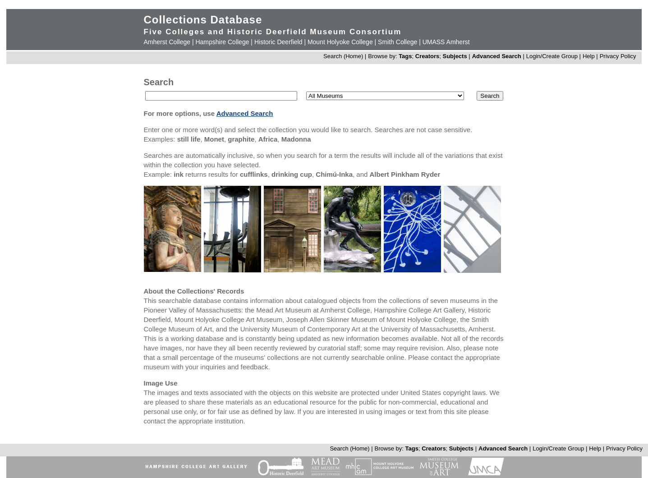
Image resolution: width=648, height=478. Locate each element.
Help (589, 56)
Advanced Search (496, 56)
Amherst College (167, 42)
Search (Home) (343, 56)
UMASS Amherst (446, 42)
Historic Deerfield (278, 42)
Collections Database (203, 20)
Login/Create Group (552, 56)
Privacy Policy (618, 56)
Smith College (397, 42)
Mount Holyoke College (340, 42)
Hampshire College (222, 42)
